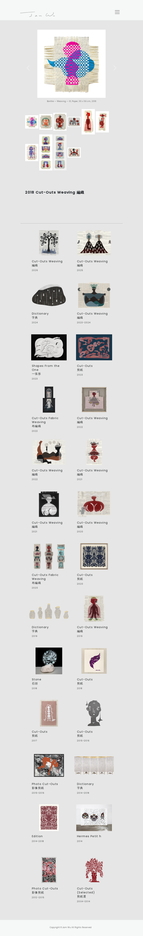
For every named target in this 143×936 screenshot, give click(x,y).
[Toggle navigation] (117, 12)
